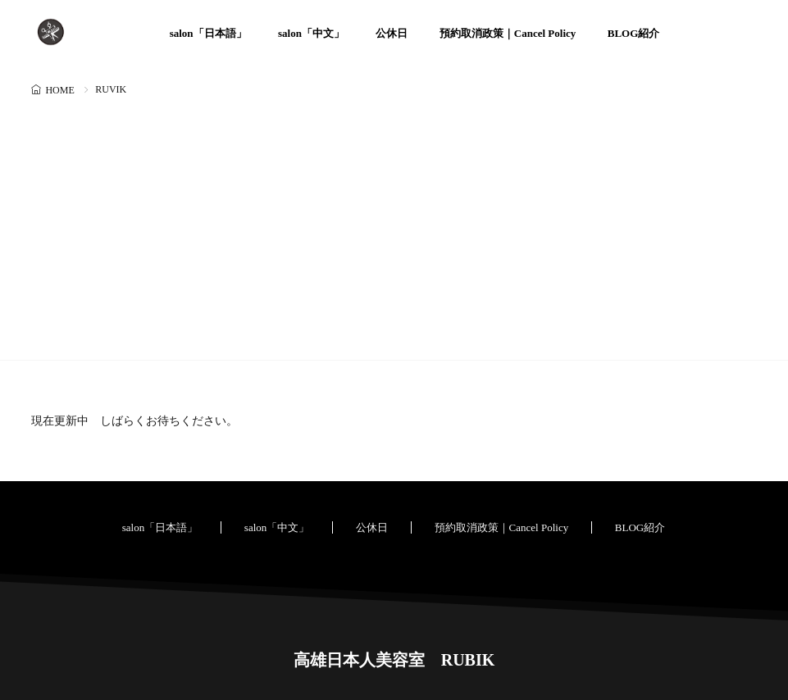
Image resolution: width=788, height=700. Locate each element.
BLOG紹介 (634, 33)
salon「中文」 (311, 33)
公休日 (392, 33)
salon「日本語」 (208, 33)
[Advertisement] (393, 224)
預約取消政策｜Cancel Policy (508, 33)
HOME (59, 90)
